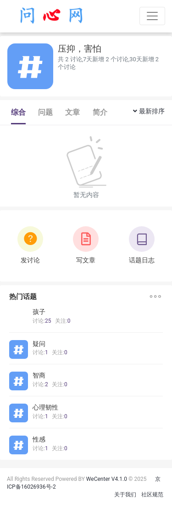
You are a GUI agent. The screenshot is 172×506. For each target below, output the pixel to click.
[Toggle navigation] (152, 16)
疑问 (39, 343)
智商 (39, 375)
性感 (39, 439)
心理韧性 (45, 407)
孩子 (39, 311)
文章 (72, 112)
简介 (100, 112)
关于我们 (125, 494)
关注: (63, 321)
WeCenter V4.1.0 (106, 479)
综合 (18, 112)
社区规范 (152, 494)
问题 (45, 112)
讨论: (42, 321)
